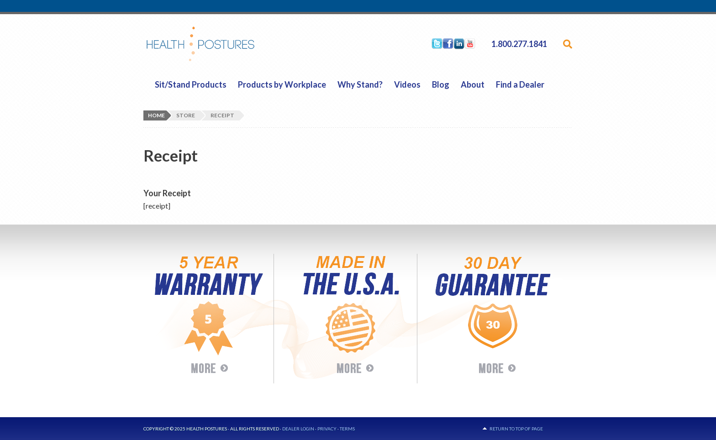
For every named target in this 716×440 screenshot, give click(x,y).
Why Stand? (360, 84)
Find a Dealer (520, 84)
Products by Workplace (282, 84)
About (472, 84)
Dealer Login (298, 428)
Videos (407, 84)
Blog (440, 84)
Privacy (327, 428)
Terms (347, 428)
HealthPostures (218, 44)
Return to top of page (516, 428)
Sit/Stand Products (190, 84)
